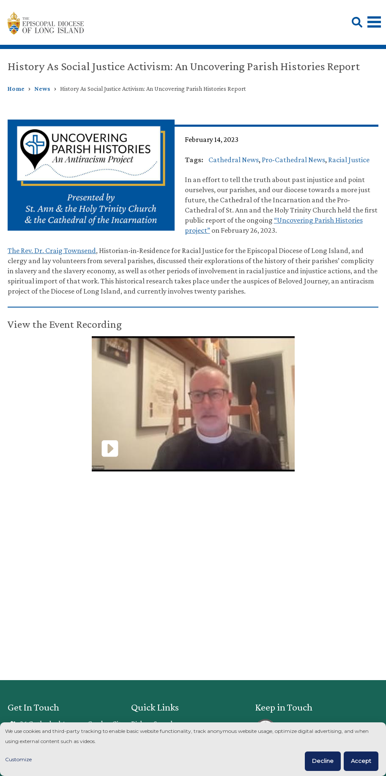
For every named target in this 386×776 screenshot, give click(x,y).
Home (16, 88)
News (42, 88)
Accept (361, 760)
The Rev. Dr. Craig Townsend (52, 250)
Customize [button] (18, 759)
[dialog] (193, 749)
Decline (323, 760)
